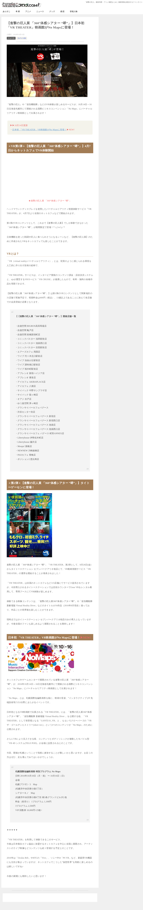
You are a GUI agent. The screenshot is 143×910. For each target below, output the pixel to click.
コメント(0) (21, 38)
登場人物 (73, 11)
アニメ (28, 11)
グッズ (52, 11)
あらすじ (6, 11)
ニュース (40, 11)
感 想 (62, 11)
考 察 (18, 11)
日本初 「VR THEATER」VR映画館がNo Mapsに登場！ (39, 130)
